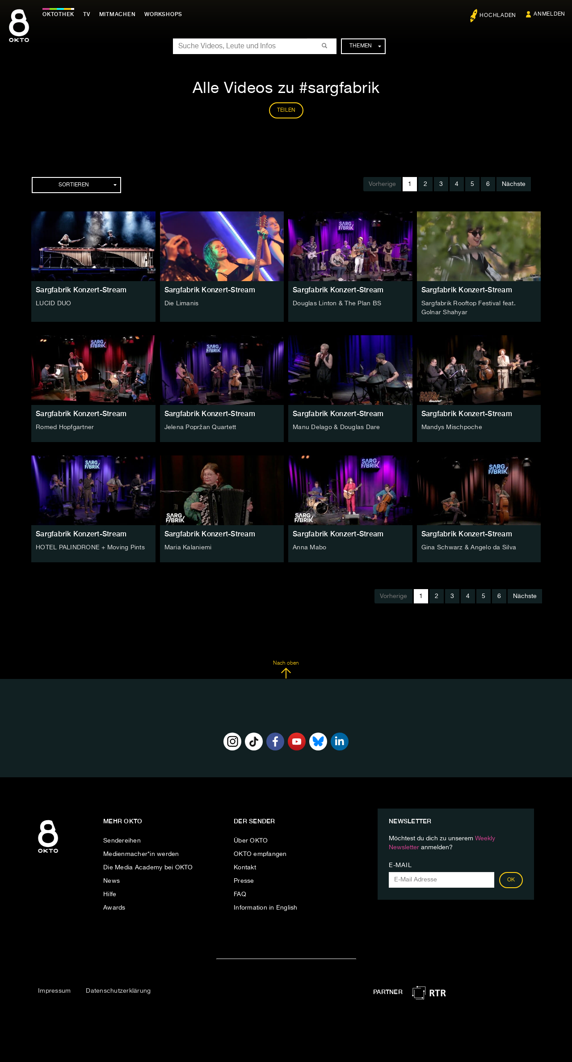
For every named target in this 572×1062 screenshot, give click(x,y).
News (111, 881)
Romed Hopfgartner (65, 427)
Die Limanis (181, 303)
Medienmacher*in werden (141, 854)
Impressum (54, 991)
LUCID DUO (53, 303)
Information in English (266, 908)
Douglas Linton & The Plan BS (337, 303)
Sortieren (88, 185)
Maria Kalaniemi (188, 547)
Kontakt (245, 867)
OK (511, 880)
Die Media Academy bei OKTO (148, 867)
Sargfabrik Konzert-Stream (81, 290)
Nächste (514, 184)
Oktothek (58, 14)
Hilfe (109, 894)
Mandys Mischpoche (451, 427)
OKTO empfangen (260, 854)
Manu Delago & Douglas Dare (336, 427)
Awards (114, 908)
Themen (365, 46)
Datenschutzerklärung (118, 991)
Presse (244, 881)
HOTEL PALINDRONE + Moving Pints (90, 547)
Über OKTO (251, 841)
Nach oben (286, 669)
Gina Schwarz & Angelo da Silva (469, 547)
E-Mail (400, 865)
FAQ (240, 894)
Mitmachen (117, 14)
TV (86, 14)
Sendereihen (122, 841)
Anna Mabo (309, 547)
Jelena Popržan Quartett (200, 427)
